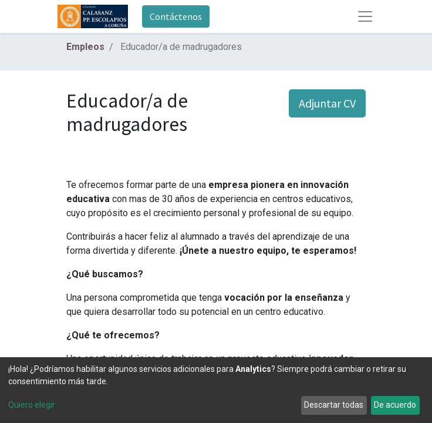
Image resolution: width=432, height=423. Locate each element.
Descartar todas (333, 404)
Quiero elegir (31, 404)
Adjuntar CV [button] (327, 103)
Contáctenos (176, 16)
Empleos (85, 46)
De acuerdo (395, 404)
